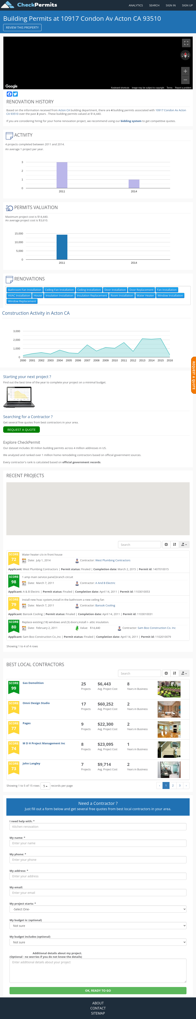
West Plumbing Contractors (113, 560)
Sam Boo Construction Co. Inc (157, 628)
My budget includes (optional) (30, 937)
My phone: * (18, 854)
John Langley (31, 763)
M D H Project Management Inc (44, 743)
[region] (98, 63)
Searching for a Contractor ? (28, 416)
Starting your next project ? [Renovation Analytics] (27, 376)
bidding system (131, 121)
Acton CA (64, 110)
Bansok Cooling (105, 605)
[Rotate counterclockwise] (181, 55)
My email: (16, 887)
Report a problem (183, 88)
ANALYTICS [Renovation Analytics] (136, 5)
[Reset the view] (185, 55)
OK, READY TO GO (98, 990)
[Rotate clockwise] (189, 55)
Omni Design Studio (36, 703)
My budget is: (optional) (26, 920)
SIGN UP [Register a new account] (187, 5)
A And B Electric (105, 583)
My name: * (17, 838)
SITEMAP (98, 1013)
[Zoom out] (185, 80)
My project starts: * (23, 903)
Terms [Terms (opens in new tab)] (169, 88)
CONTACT (98, 1008)
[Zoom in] (185, 71)
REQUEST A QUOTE (21, 429)
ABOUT (98, 1003)
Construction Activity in (36, 313)
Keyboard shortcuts (120, 88)
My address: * (19, 871)
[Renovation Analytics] (19, 397)
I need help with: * (22, 821)
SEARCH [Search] (154, 5)
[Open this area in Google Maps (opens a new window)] (11, 86)
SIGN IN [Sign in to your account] (171, 5)
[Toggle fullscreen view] (186, 43)
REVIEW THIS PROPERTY (22, 27)
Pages (27, 723)
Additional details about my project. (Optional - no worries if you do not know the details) (46, 955)
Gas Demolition (33, 683)
